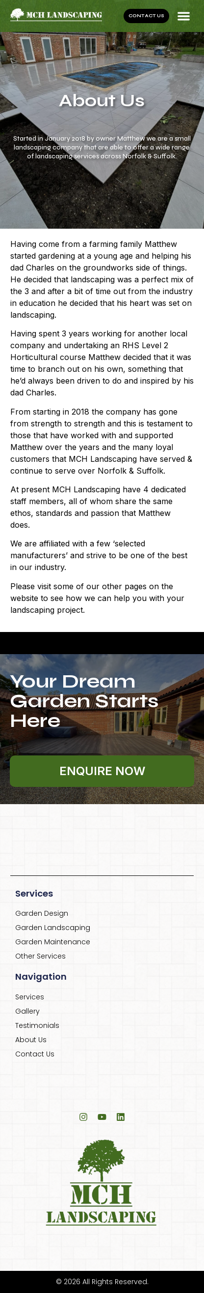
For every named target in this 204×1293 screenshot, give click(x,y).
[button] (184, 16)
